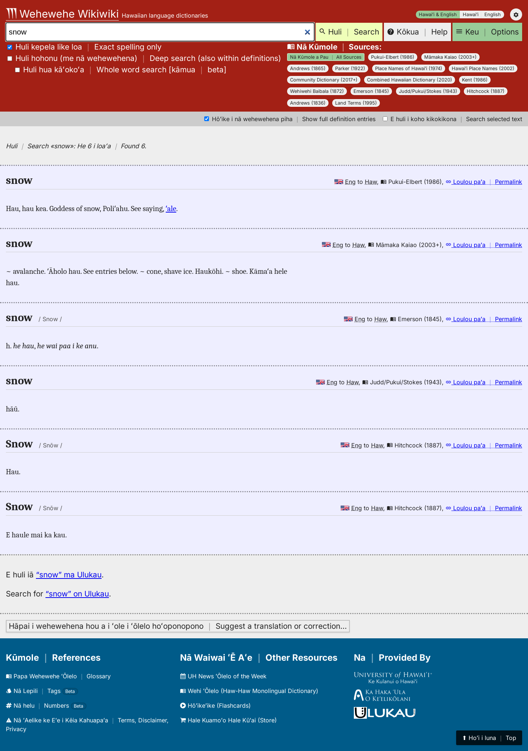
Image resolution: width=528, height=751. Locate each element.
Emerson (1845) (371, 91)
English (492, 14)
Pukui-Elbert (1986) (393, 57)
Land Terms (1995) (356, 103)
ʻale (171, 208)
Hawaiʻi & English (438, 14)
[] (121, 69)
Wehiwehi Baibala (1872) (317, 91)
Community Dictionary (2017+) (324, 80)
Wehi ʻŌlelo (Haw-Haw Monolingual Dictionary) (249, 690)
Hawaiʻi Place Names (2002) (483, 68)
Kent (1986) (475, 80)
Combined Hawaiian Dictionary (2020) (409, 80)
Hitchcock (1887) (486, 91)
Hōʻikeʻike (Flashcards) (215, 705)
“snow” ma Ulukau (69, 574)
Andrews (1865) (308, 68)
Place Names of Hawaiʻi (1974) (408, 68)
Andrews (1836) (308, 103)
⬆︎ (489, 737)
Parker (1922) (350, 68)
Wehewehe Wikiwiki (62, 13)
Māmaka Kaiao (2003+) (450, 57)
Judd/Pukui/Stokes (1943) (428, 91)
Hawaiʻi (470, 14)
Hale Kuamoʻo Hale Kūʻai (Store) (228, 720)
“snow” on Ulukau (77, 593)
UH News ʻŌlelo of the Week (223, 676)
